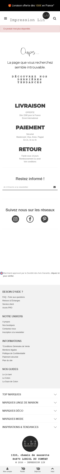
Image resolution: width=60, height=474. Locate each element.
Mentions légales (9, 350)
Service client (8, 304)
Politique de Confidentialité (13, 353)
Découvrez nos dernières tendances (30, 79)
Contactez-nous (9, 329)
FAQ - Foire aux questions (13, 297)
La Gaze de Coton (10, 381)
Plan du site (7, 360)
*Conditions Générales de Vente (16, 346)
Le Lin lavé (7, 374)
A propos (6, 322)
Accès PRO (7, 308)
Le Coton (6, 378)
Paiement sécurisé (10, 357)
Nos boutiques (8, 325)
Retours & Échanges (11, 301)
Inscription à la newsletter (13, 332)
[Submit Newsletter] (55, 187)
